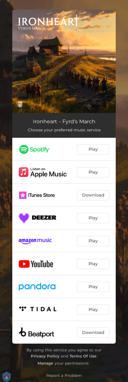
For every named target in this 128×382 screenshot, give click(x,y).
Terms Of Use (83, 356)
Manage (45, 363)
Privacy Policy (45, 356)
